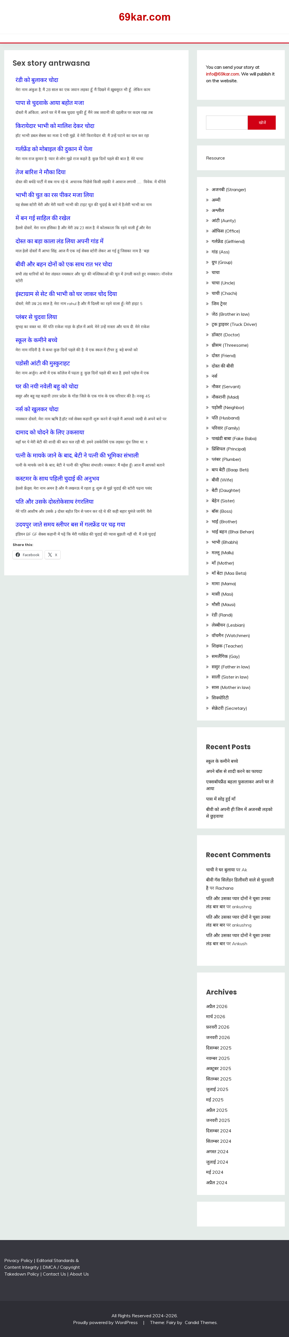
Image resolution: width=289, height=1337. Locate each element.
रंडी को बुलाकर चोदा (37, 79)
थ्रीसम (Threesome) (230, 345)
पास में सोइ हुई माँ (220, 799)
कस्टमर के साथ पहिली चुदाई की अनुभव (57, 478)
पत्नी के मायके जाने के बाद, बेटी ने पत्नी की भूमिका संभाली (77, 455)
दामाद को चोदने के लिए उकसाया (50, 432)
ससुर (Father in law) (231, 666)
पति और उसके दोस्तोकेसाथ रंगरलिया (54, 501)
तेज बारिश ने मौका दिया (40, 172)
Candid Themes (201, 1322)
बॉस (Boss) (222, 511)
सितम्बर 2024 (218, 1141)
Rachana (224, 888)
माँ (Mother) (223, 563)
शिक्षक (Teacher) (227, 646)
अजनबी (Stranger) (229, 189)
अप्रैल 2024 (216, 1182)
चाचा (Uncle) (223, 283)
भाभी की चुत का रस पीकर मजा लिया (55, 194)
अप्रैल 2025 (216, 1110)
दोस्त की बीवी (223, 366)
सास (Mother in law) (231, 687)
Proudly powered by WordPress (106, 1322)
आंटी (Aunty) (224, 220)
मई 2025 (215, 1099)
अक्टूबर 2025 (218, 1068)
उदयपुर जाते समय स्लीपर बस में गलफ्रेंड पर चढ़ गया (70, 524)
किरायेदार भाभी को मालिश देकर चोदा (55, 125)
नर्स (214, 376)
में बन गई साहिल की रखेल (43, 218)
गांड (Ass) (221, 252)
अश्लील (218, 210)
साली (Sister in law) (230, 677)
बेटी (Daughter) (226, 490)
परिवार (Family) (226, 428)
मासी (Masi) (222, 594)
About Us (79, 1274)
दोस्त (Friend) (224, 355)
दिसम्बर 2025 (218, 1048)
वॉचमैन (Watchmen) (231, 635)
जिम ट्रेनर (219, 303)
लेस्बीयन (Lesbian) (228, 625)
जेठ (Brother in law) (231, 314)
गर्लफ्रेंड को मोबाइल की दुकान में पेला (54, 149)
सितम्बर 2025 (218, 1079)
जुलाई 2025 (217, 1089)
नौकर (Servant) (226, 386)
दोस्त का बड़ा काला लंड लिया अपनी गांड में (60, 241)
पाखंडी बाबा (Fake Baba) (234, 438)
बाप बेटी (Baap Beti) (230, 469)
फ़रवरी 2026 (217, 1027)
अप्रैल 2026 (216, 1006)
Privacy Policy (18, 1260)
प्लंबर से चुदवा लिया (36, 317)
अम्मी (216, 200)
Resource (215, 158)
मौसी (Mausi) (224, 604)
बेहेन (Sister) (223, 500)
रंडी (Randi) (222, 615)
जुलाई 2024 (217, 1162)
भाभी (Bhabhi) (225, 542)
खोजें (262, 122)
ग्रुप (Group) (222, 262)
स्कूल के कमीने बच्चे (36, 340)
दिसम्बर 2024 (218, 1130)
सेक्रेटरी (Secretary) (229, 708)
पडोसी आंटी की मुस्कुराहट (43, 363)
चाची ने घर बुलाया (220, 869)
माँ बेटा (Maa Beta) (229, 573)
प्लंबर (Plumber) (226, 459)
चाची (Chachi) (224, 293)
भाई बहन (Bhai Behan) (233, 531)
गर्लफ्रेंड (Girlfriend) (228, 241)
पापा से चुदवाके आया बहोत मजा (50, 102)
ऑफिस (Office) (226, 231)
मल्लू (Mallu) (223, 552)
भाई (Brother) (224, 521)
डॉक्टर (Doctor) (226, 334)
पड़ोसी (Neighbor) (228, 407)
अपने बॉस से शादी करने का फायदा (234, 771)
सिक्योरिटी (220, 697)
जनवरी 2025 (218, 1120)
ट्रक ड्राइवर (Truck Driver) (234, 324)
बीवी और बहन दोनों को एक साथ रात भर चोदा (64, 264)
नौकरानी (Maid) (225, 397)
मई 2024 (215, 1172)
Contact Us (54, 1274)
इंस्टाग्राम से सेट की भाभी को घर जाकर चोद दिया (66, 293)
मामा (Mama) (224, 583)
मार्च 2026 (215, 1016)
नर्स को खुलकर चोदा (37, 409)
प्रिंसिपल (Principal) (229, 449)
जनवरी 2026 (218, 1037)
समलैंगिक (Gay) (226, 656)
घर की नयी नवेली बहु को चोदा (47, 386)
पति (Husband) (226, 418)
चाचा (216, 272)
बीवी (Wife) (222, 480)
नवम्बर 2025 (218, 1058)
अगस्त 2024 (217, 1151)
